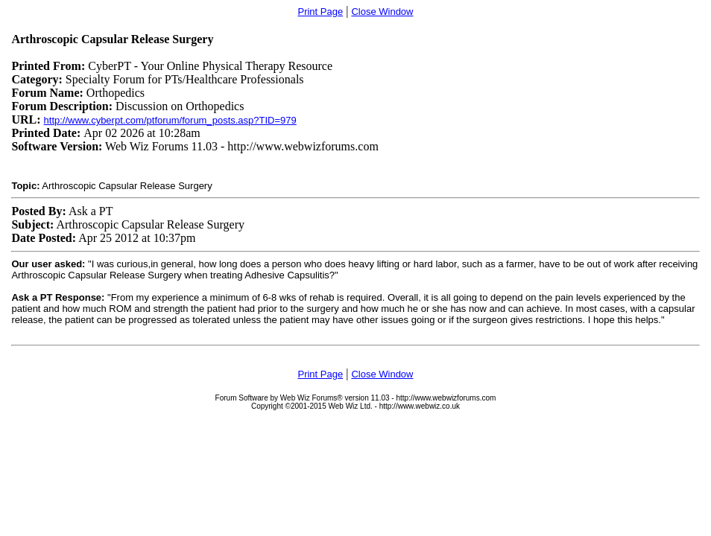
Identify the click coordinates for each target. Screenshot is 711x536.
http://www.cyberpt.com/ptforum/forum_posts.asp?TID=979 (170, 120)
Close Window (382, 11)
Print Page (320, 11)
